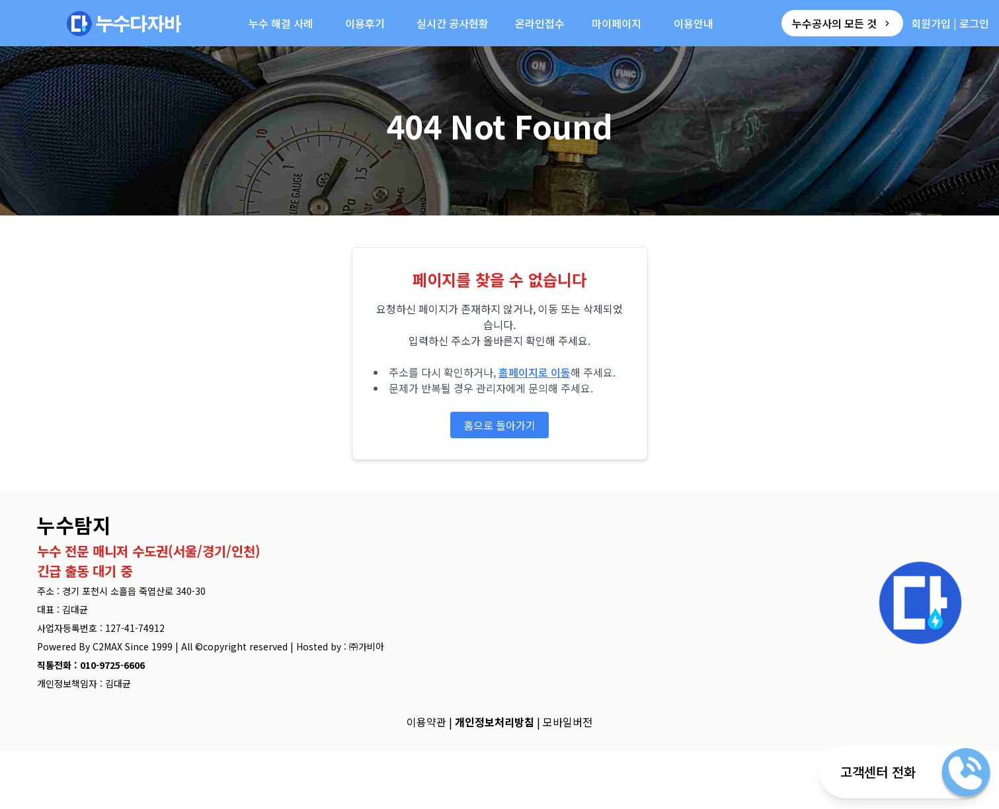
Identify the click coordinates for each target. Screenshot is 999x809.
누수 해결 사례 (281, 23)
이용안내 (693, 23)
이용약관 (426, 722)
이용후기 (365, 23)
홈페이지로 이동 (535, 372)
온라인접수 (540, 23)
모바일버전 (567, 722)
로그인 (974, 23)
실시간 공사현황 (453, 23)
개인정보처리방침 (494, 722)
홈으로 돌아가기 (499, 425)
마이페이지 (616, 23)
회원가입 (931, 23)
